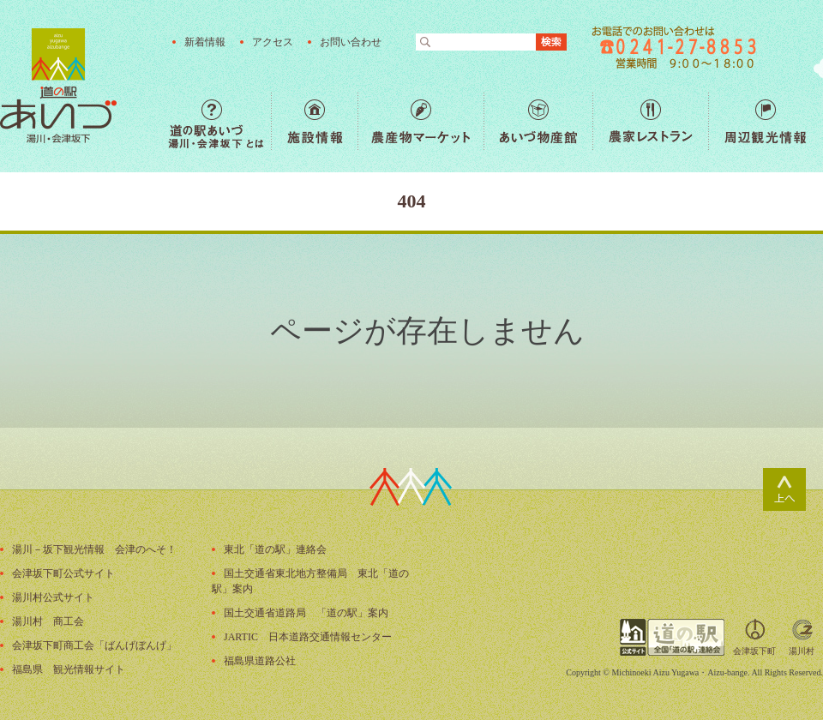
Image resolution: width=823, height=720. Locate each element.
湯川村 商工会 (48, 621)
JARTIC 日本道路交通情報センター (308, 637)
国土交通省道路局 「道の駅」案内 (306, 613)
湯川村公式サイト (53, 597)
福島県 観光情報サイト (68, 669)
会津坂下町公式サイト (63, 573)
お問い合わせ (350, 42)
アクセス (272, 42)
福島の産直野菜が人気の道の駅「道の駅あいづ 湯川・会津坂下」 (58, 85)
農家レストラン (650, 121)
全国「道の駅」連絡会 (672, 637)
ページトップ (784, 489)
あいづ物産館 (538, 121)
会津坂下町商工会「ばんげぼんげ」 (94, 645)
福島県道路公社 (260, 661)
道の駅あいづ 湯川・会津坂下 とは (219, 121)
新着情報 (204, 42)
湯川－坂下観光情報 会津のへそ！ (94, 549)
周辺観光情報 (765, 121)
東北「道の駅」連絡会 (275, 549)
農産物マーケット (420, 121)
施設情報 (314, 121)
